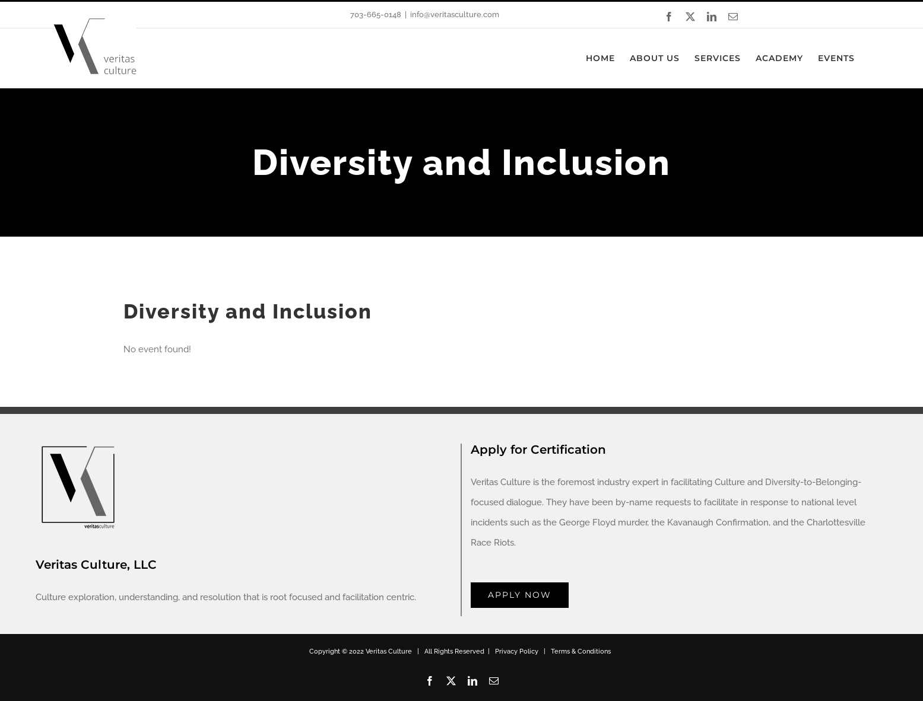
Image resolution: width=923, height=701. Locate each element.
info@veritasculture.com (454, 14)
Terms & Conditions (581, 651)
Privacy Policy (516, 651)
